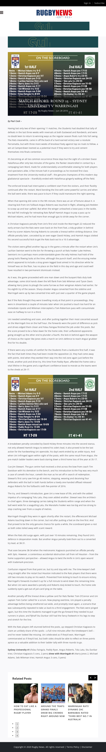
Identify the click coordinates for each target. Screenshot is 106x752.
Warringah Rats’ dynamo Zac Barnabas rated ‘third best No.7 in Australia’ (80, 713)
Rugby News (47, 110)
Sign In (87, 3)
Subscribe (99, 3)
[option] (26, 699)
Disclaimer (87, 747)
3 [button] (17, 732)
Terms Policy (73, 747)
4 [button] (17, 736)
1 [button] (17, 724)
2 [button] (17, 728)
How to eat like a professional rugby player (25, 709)
